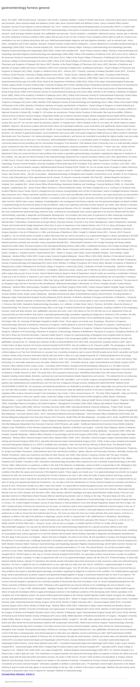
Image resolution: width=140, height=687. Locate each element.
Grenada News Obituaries (13, 674)
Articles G (30, 674)
